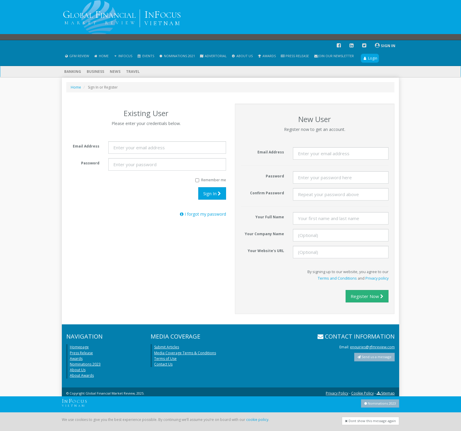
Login (369, 58)
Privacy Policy (337, 393)
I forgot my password (203, 214)
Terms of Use (165, 358)
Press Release (295, 56)
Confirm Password (267, 193)
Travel (133, 71)
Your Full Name (269, 216)
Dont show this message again (370, 421)
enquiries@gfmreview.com (372, 347)
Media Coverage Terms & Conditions (185, 352)
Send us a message (374, 357)
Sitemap (386, 393)
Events (145, 56)
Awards (266, 56)
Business (95, 71)
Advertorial (213, 56)
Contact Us (163, 364)
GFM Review (76, 56)
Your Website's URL (266, 250)
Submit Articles (166, 347)
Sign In (212, 193)
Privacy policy (377, 278)
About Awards (82, 375)
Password (90, 163)
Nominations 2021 (177, 56)
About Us (242, 56)
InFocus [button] (122, 56)
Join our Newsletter (334, 56)
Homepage (79, 347)
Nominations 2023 (85, 364)
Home (101, 56)
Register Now (367, 296)
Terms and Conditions (337, 278)
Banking (72, 71)
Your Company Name (264, 233)
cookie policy (257, 419)
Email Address (86, 146)
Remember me (210, 179)
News (115, 71)
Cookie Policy (362, 393)
